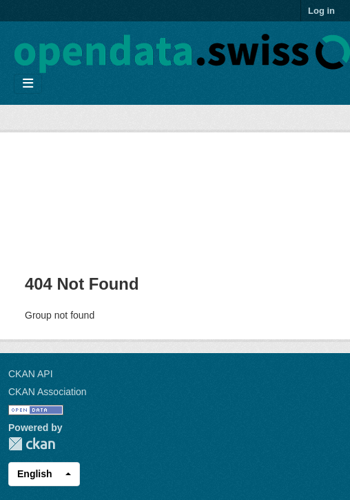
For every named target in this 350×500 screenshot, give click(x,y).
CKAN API (30, 373)
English (34, 473)
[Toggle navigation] (28, 84)
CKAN (31, 444)
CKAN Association (47, 391)
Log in (321, 11)
